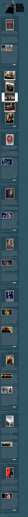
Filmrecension (12, 65)
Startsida (10, 514)
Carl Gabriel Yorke (8, 65)
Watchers (16, 511)
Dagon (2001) (4, 288)
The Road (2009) (4, 352)
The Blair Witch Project (10, 54)
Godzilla (9, 435)
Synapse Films (6, 181)
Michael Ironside (10, 511)
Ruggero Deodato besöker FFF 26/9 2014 (9, 70)
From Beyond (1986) (5, 236)
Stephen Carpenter (3, 181)
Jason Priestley (2, 511)
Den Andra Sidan (10, 283)
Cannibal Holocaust (5, 65)
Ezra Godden (11, 347)
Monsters (9, 436)
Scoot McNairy (15, 460)
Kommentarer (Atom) (6, 515)
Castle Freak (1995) (5, 185)
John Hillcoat (4, 408)
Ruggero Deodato (4, 127)
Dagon (13, 309)
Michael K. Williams (11, 408)
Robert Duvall (16, 408)
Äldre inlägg (17, 514)
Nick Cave (14, 408)
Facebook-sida (7, 124)
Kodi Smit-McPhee (7, 408)
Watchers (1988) (4, 465)
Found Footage (14, 65)
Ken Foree (12, 274)
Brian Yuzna (8, 283)
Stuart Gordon (12, 231)
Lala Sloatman (7, 511)
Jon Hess (5, 511)
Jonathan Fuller (9, 231)
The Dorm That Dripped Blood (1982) (8, 131)
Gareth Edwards (7, 460)
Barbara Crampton (5, 283)
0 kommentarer (10, 64)
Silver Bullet (9, 500)
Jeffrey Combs (2, 231)
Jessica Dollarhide (6, 231)
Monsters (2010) (4, 413)
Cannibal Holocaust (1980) (6, 17)
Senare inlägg (2, 514)
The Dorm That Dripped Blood (4, 151)
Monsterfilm (10, 460)
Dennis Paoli (14, 283)
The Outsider (15, 231)
